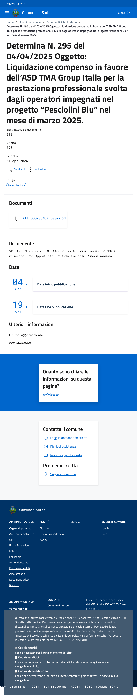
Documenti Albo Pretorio (62, 22)
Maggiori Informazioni (70, 640)
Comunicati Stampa (52, 534)
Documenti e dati (19, 568)
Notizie (44, 528)
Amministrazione (30, 22)
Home (10, 22)
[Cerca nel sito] (128, 13)
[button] (16, 3)
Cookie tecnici (27, 647)
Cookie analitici (28, 657)
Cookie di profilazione (33, 671)
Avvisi (43, 540)
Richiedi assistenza (59, 446)
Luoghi (105, 528)
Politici (13, 551)
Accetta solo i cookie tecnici (95, 686)
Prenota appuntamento (62, 455)
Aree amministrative (21, 534)
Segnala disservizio (59, 474)
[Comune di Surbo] (34, 13)
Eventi (105, 534)
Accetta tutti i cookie (48, 686)
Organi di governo (20, 528)
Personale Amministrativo (18, 560)
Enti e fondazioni (19, 545)
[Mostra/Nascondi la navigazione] (7, 12)
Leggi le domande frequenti (65, 437)
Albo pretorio (17, 574)
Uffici (12, 540)
